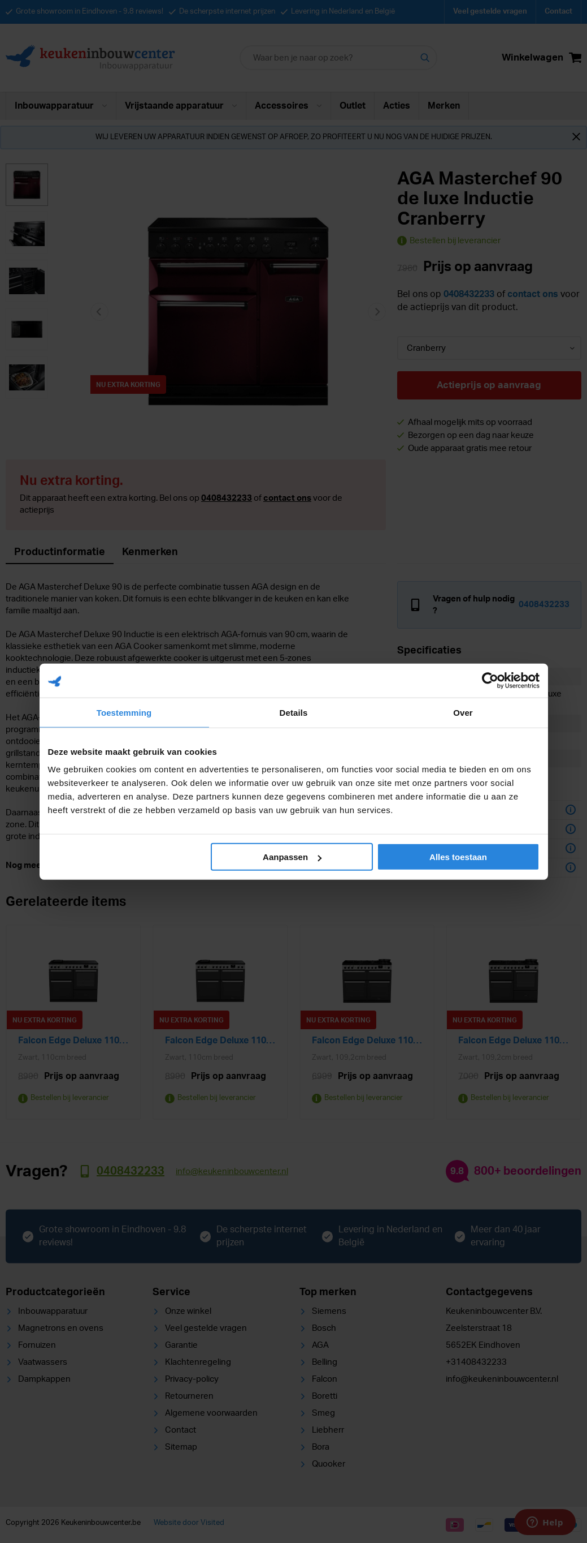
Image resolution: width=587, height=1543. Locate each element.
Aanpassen (292, 857)
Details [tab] (294, 712)
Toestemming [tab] (124, 712)
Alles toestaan (458, 857)
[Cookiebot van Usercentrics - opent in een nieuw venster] (490, 680)
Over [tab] (463, 712)
